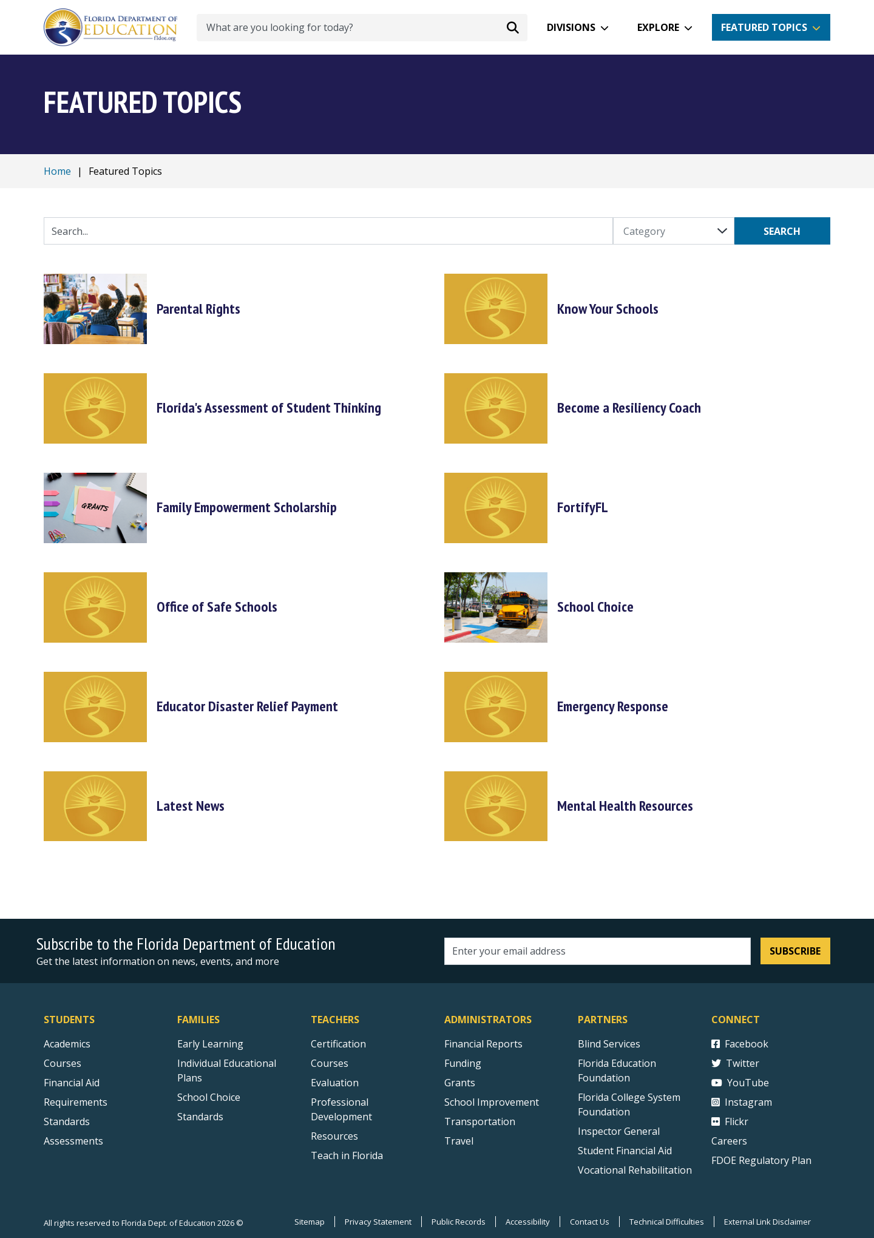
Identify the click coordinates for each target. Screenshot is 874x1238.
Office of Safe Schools (217, 606)
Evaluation (335, 1082)
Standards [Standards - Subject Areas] (67, 1121)
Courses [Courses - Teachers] (329, 1063)
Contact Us (589, 1221)
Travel (458, 1141)
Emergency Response (612, 706)
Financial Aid (72, 1082)
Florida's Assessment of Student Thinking (269, 407)
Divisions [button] (571, 27)
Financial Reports (483, 1043)
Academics (67, 1043)
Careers (729, 1141)
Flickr (729, 1121)
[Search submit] (513, 27)
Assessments (73, 1141)
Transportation (479, 1121)
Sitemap (309, 1221)
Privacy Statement (378, 1221)
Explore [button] (658, 27)
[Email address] (597, 951)
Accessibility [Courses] (528, 1221)
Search (782, 231)
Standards (200, 1116)
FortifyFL (582, 507)
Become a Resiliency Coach (629, 407)
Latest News (191, 805)
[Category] (673, 231)
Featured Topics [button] (764, 27)
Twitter (735, 1063)
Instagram (741, 1102)
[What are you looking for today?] (362, 27)
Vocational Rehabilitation (635, 1170)
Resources (334, 1136)
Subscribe (795, 951)
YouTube (740, 1082)
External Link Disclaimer (767, 1221)
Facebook (739, 1043)
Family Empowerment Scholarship (247, 507)
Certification (338, 1043)
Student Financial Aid (625, 1150)
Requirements (75, 1102)
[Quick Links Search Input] (328, 231)
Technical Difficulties (666, 1221)
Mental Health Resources (625, 805)
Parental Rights (198, 308)
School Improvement (491, 1102)
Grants (459, 1082)
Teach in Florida (347, 1155)
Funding (462, 1063)
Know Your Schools (608, 308)
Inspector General (619, 1131)
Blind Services (609, 1043)
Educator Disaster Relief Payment (247, 706)
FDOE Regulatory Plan (761, 1160)
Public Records (459, 1221)
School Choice (595, 606)
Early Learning (210, 1043)
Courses (62, 1063)
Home (57, 171)
